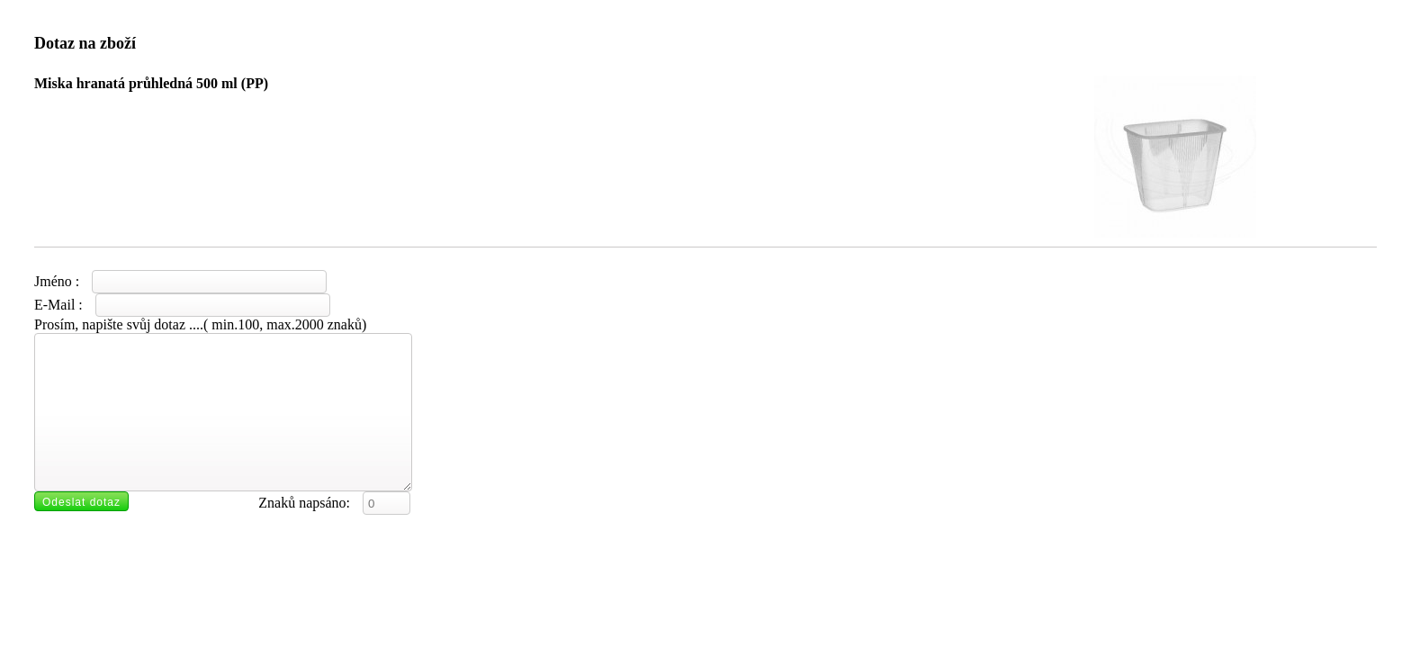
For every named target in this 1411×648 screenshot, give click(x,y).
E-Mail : (182, 304)
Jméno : (180, 281)
